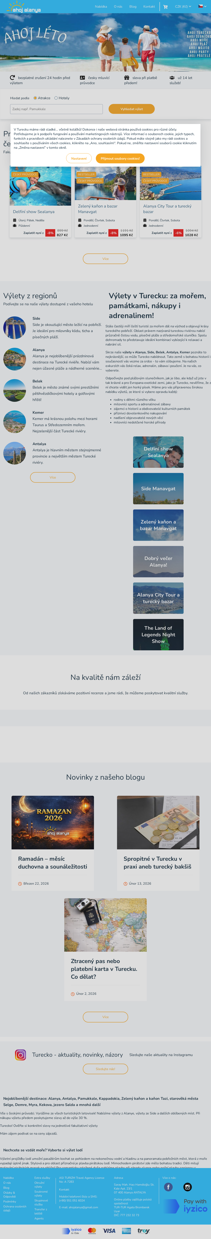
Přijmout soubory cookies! (120, 158)
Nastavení (79, 158)
